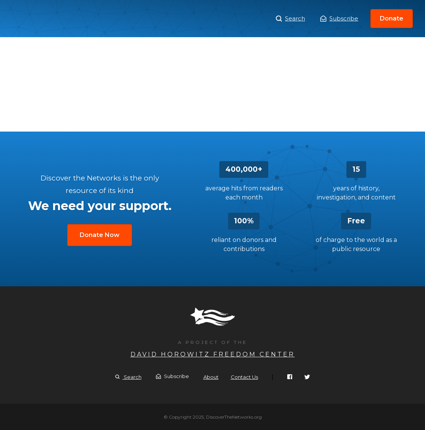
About (211, 377)
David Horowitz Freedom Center (213, 354)
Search (290, 19)
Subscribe (339, 18)
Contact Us (244, 377)
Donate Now (100, 235)
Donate (391, 18)
